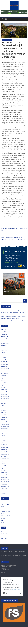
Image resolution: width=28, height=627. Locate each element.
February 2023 (4, 419)
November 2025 (5, 343)
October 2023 (4, 401)
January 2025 (4, 366)
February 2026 (4, 336)
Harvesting (5, 39)
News (10, 39)
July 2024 (3, 380)
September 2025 (5, 348)
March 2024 (4, 389)
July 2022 (3, 435)
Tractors (3, 518)
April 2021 (3, 470)
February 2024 (4, 391)
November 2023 (5, 398)
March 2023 (4, 417)
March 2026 (4, 334)
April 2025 (3, 359)
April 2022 (3, 442)
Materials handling (5, 511)
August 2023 (4, 405)
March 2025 (4, 362)
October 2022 (4, 428)
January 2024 (4, 394)
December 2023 (5, 396)
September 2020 (5, 486)
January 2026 (4, 338)
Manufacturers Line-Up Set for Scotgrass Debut (13, 310)
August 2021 (4, 461)
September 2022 (5, 431)
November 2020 (5, 481)
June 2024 (3, 382)
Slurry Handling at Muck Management (10, 318)
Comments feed (5, 536)
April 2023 (3, 415)
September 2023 (5, 403)
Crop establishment (6, 502)
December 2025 (5, 341)
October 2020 (4, 484)
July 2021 (3, 463)
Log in (2, 531)
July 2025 (3, 352)
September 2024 (5, 375)
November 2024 (5, 371)
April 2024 (3, 387)
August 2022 (4, 433)
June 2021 (3, 465)
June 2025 (3, 355)
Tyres (2, 520)
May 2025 (3, 357)
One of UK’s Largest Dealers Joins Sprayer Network (13, 316)
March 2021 (4, 472)
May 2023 (3, 412)
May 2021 (3, 468)
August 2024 (4, 378)
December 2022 (5, 424)
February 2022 (4, 447)
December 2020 (5, 479)
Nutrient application (6, 516)
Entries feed (4, 533)
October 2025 (4, 345)
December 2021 (5, 451)
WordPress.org (4, 538)
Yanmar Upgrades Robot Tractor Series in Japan (14, 229)
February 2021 (4, 475)
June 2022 (3, 438)
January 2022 (4, 449)
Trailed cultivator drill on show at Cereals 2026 (12, 321)
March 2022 (4, 445)
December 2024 (5, 368)
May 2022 (3, 440)
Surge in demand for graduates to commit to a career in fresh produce (13, 238)
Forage (2, 506)
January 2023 (4, 421)
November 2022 (5, 426)
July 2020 (3, 491)
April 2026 (3, 332)
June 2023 (3, 410)
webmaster (16, 59)
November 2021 (5, 454)
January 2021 (4, 477)
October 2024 (4, 373)
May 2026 (3, 329)
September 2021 (5, 458)
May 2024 (3, 385)
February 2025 (4, 364)
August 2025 (4, 350)
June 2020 (3, 493)
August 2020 (4, 488)
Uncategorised (4, 522)
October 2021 (4, 456)
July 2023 (3, 408)
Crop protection (5, 504)
